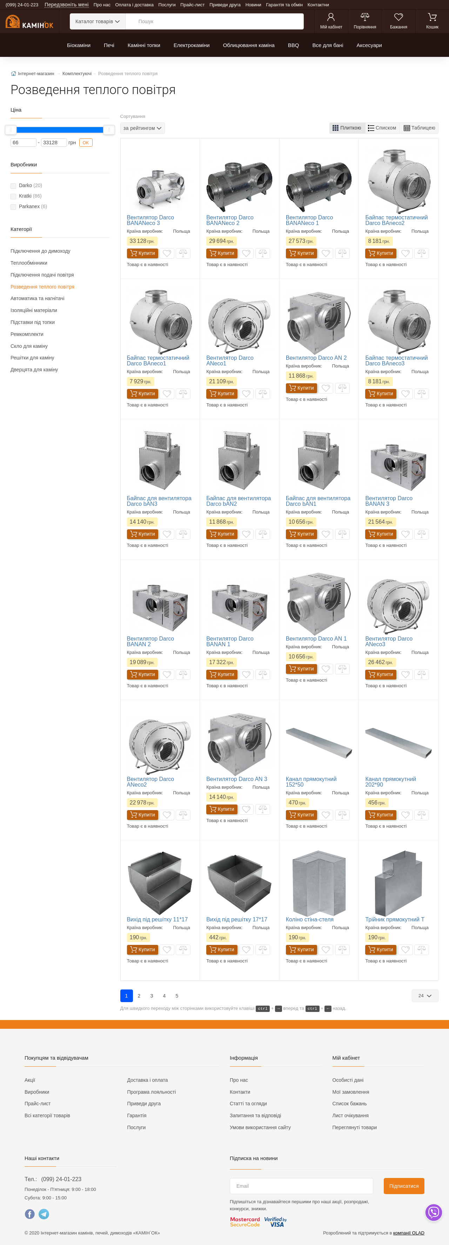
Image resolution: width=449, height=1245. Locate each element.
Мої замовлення (351, 1092)
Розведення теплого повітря (42, 287)
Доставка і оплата (147, 1080)
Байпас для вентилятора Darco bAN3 (159, 501)
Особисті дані (348, 1080)
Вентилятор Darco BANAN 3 (389, 501)
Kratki (30, 196)
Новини (253, 4)
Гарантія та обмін (284, 4)
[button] (347, 128)
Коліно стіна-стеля (310, 919)
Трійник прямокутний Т (394, 919)
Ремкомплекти (27, 334)
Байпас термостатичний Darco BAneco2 (396, 220)
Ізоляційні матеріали (34, 310)
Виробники (37, 1092)
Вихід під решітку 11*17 (157, 919)
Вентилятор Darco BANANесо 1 (309, 220)
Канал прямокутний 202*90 (390, 782)
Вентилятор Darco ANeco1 (230, 360)
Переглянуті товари (355, 1127)
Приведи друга (225, 4)
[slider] (11, 130)
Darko (30, 185)
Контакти (240, 1092)
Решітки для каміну (32, 357)
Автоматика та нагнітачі (38, 298)
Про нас (102, 4)
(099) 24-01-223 (61, 1179)
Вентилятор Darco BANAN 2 (150, 641)
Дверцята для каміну (34, 369)
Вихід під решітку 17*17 (236, 919)
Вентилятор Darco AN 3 (236, 779)
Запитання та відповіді (255, 1115)
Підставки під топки (33, 322)
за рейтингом (139, 128)
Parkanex (33, 206)
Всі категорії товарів (47, 1115)
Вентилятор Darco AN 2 (316, 358)
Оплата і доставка (134, 4)
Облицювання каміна (249, 45)
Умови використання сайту (260, 1127)
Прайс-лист (192, 4)
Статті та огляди (248, 1103)
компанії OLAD (408, 1233)
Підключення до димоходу (41, 251)
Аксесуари (369, 45)
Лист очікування (351, 1115)
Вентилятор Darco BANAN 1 (230, 641)
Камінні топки (144, 45)
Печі (109, 45)
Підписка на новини (254, 1158)
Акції (30, 1080)
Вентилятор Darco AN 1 (316, 639)
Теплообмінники (29, 263)
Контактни (318, 4)
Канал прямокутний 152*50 (311, 782)
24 (421, 995)
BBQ (293, 45)
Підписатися (404, 1186)
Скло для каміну (29, 346)
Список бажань (350, 1103)
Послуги (167, 4)
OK (86, 142)
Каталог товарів (94, 21)
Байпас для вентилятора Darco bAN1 (318, 501)
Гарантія (137, 1115)
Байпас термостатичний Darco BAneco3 (396, 360)
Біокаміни (79, 45)
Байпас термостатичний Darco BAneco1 (158, 360)
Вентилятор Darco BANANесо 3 (150, 220)
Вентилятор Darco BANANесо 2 (230, 220)
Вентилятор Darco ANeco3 (389, 641)
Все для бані (327, 45)
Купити (142, 253)
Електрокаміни (192, 45)
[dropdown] (433, 1212)
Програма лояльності (151, 1092)
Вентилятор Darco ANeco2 (150, 782)
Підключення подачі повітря (42, 275)
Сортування (133, 116)
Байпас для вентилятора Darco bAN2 (238, 501)
